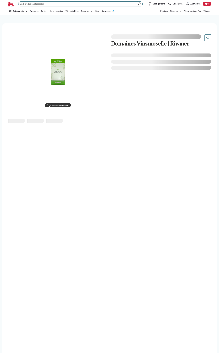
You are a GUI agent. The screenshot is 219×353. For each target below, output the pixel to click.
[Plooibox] (164, 11)
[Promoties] (34, 11)
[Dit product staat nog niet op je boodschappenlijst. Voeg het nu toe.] (207, 37)
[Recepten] (87, 11)
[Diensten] (176, 11)
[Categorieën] (18, 11)
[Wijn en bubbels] (72, 11)
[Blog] (97, 11)
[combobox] (80, 4)
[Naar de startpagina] (11, 4)
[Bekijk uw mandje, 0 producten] (207, 4)
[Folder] (44, 11)
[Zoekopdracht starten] (139, 4)
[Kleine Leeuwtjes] (56, 11)
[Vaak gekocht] (156, 4)
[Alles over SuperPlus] (192, 11)
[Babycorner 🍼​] (108, 11)
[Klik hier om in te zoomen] (58, 105)
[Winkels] (206, 11)
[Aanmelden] (193, 4)
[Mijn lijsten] (175, 4)
